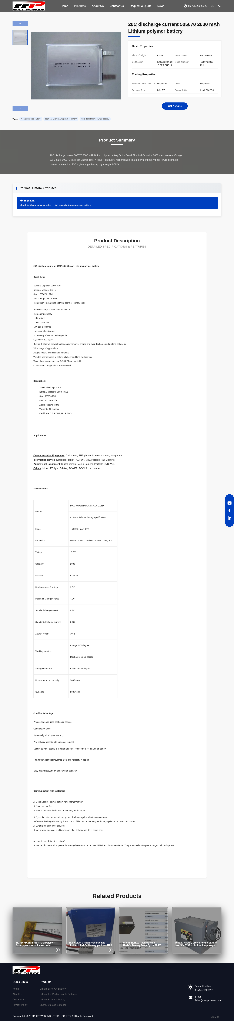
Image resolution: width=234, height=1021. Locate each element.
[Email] (230, 503)
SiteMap (214, 1017)
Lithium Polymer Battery (52, 999)
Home (64, 5)
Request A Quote (140, 5)
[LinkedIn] (230, 518)
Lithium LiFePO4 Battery (53, 988)
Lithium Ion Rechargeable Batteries (58, 994)
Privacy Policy (20, 1005)
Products (80, 5)
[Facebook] (230, 510)
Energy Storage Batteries (53, 1005)
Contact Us (117, 5)
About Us (98, 5)
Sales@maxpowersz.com (207, 1000)
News (160, 5)
